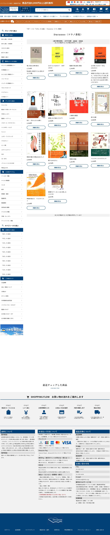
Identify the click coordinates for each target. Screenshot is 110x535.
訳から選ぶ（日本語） (7, 39)
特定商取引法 (68, 530)
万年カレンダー (5, 114)
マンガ (3, 185)
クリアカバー (4, 92)
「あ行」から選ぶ (6, 234)
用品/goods (4, 167)
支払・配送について (6, 287)
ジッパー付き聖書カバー (7, 83)
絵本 (66, 21)
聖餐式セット (58, 21)
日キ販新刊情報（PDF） (7, 318)
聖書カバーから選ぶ (50, 16)
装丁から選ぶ (4, 52)
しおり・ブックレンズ (7, 136)
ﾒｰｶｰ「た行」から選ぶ (39, 29)
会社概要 (3, 282)
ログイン (7, 530)
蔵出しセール (73, 21)
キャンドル (4, 105)
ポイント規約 (4, 296)
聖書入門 (98, 21)
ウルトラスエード (6, 87)
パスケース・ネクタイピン (8, 123)
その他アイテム (78, 16)
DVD (2, 154)
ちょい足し (83, 21)
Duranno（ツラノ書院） (54, 29)
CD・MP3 (4, 158)
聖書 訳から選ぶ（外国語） (30, 16)
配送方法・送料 (44, 530)
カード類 (3, 145)
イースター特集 (5, 176)
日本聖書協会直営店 (6, 300)
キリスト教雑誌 (47, 21)
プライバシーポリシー (84, 530)
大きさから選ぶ (5, 48)
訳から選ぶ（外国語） (7, 43)
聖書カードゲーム (6, 118)
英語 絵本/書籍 (5, 207)
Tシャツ (3, 132)
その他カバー (4, 96)
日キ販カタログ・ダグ (7, 314)
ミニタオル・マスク (6, 127)
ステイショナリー (6, 150)
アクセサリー (37, 21)
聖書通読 (3, 203)
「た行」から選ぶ (6, 247)
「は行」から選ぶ (6, 256)
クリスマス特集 (5, 212)
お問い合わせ (100, 530)
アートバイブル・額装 (7, 220)
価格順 (75, 41)
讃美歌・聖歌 (4, 194)
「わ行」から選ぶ (6, 274)
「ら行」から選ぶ (6, 270)
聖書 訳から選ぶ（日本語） (9, 16)
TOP (28, 29)
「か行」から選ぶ (6, 238)
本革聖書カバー (5, 70)
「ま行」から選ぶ (6, 261)
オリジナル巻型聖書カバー (8, 65)
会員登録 (17, 530)
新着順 (81, 41)
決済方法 (57, 530)
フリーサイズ (4, 79)
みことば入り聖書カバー (7, 74)
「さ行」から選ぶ (6, 243)
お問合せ (3, 291)
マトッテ (19, 21)
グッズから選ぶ (64, 16)
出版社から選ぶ (91, 16)
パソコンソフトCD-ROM (7, 163)
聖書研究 (3, 198)
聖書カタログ (4, 309)
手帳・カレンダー (6, 216)
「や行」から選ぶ (6, 265)
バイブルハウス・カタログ (8, 305)
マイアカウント (30, 530)
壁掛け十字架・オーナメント (8, 109)
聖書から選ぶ (4, 57)
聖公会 (90, 21)
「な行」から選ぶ (6, 252)
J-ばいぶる (27, 21)
